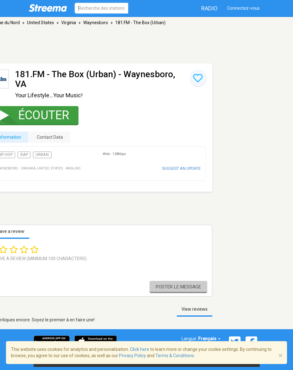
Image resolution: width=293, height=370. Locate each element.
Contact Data (50, 137)
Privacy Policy (132, 355)
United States (40, 22)
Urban (42, 155)
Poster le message (178, 287)
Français (209, 338)
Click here (139, 349)
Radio (209, 8)
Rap (24, 155)
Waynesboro (95, 22)
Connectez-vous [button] (243, 8)
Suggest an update (181, 168)
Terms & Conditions (174, 355)
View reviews (195, 309)
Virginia (68, 22)
